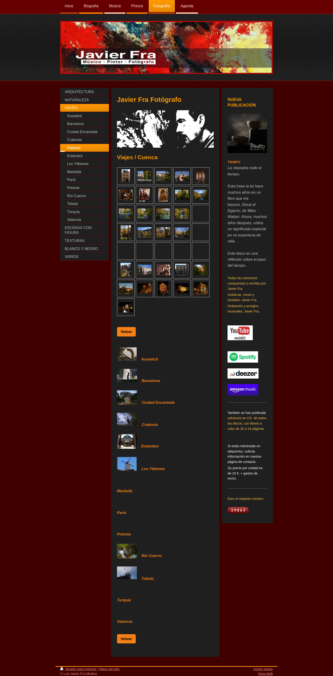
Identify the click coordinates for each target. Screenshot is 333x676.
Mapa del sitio (109, 669)
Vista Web (265, 674)
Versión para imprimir (78, 669)
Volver (126, 332)
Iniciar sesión (263, 669)
